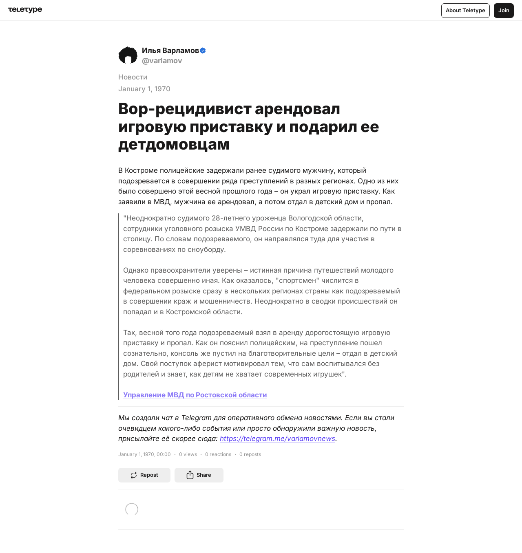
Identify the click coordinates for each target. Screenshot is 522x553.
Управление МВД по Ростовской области (195, 395)
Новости (132, 77)
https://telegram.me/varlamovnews (277, 438)
